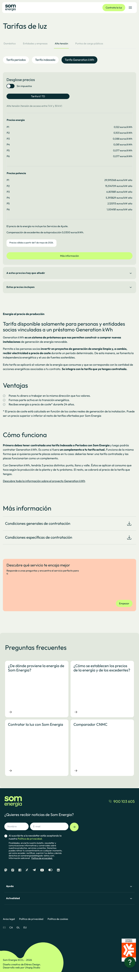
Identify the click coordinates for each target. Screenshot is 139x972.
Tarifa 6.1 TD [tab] (38, 96)
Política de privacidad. (42, 858)
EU (25, 927)
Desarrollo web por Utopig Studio (21, 967)
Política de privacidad (31, 919)
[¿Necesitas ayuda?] (129, 962)
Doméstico (10, 43)
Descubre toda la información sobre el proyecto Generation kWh (44, 481)
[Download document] (129, 523)
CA (11, 927)
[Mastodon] (5, 870)
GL (18, 927)
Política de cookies (58, 919)
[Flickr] (50, 870)
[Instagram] (12, 870)
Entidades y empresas (35, 43)
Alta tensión (61, 43)
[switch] (10, 86)
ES (4, 927)
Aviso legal (9, 919)
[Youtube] (42, 870)
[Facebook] (19, 870)
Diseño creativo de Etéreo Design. (22, 964)
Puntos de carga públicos (89, 43)
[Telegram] (34, 870)
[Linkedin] (58, 870)
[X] (27, 870)
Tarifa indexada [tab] (45, 60)
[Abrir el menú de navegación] (130, 7)
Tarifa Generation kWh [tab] (79, 60)
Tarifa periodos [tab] (16, 60)
